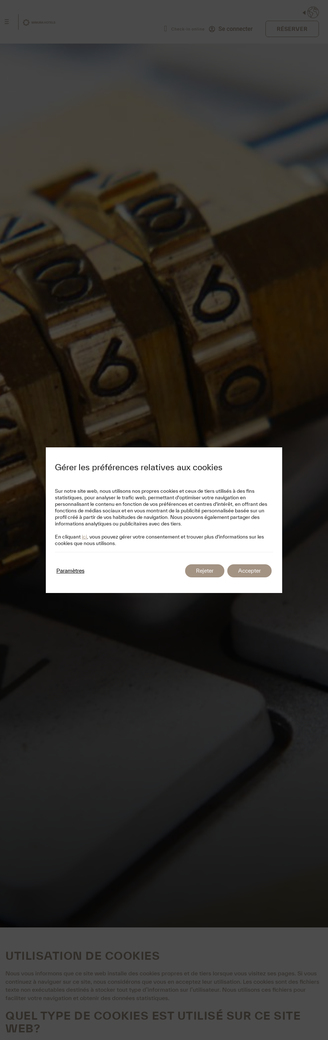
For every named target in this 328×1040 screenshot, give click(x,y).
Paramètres (70, 571)
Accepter (249, 571)
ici (84, 537)
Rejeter (204, 571)
